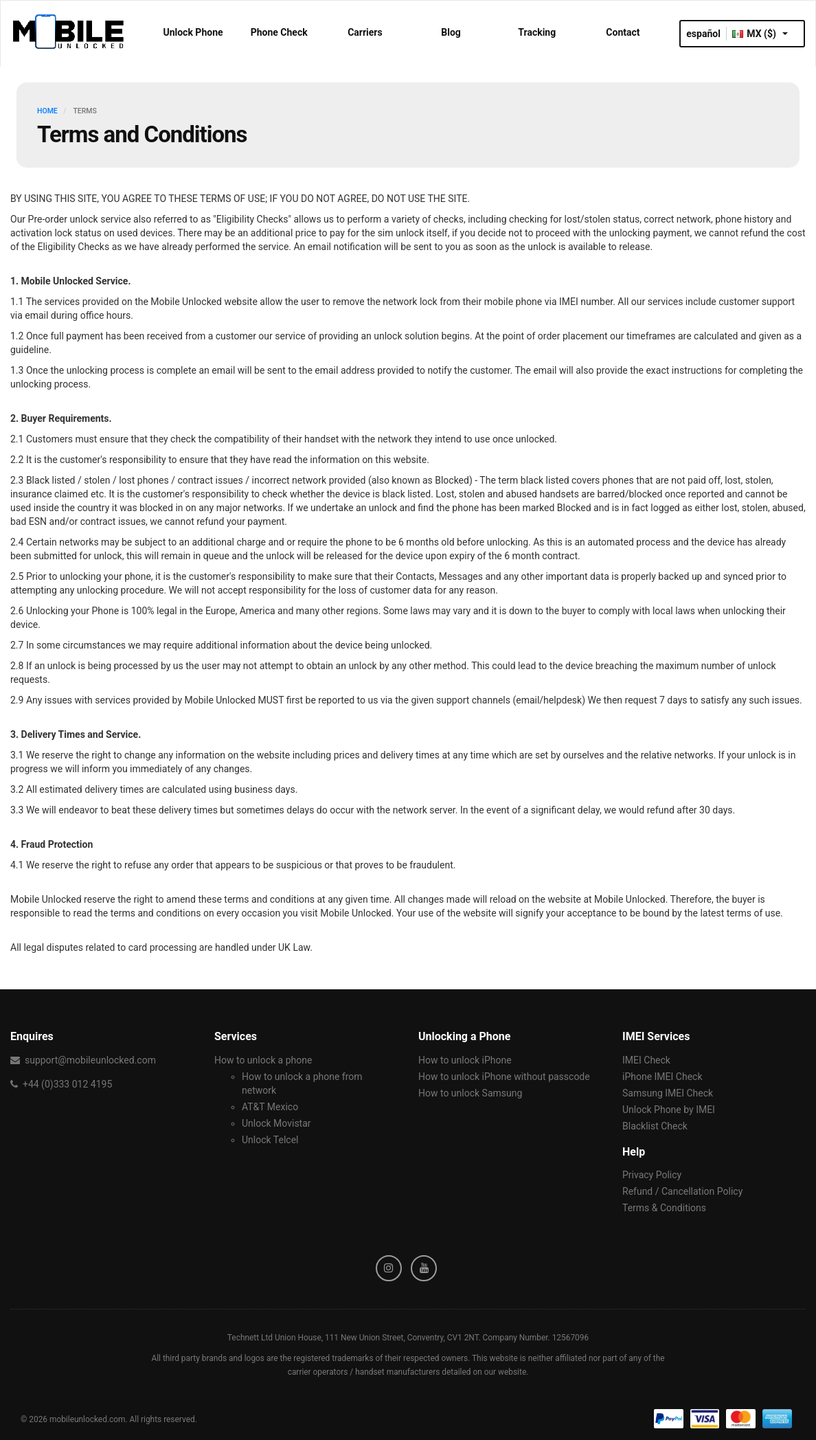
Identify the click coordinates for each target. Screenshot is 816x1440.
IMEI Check (646, 1060)
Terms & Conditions (664, 1207)
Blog (451, 32)
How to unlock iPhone (465, 1060)
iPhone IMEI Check (662, 1076)
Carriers (365, 32)
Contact (622, 32)
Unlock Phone (193, 32)
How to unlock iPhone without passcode (504, 1076)
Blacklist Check (655, 1126)
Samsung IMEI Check (667, 1093)
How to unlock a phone (263, 1060)
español (703, 33)
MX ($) (760, 33)
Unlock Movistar (276, 1123)
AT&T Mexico (270, 1106)
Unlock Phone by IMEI (668, 1109)
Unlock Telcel (270, 1139)
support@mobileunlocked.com (90, 1060)
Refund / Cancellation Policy (682, 1191)
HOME (47, 110)
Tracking (537, 32)
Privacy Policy (651, 1174)
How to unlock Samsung (470, 1093)
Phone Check (279, 32)
